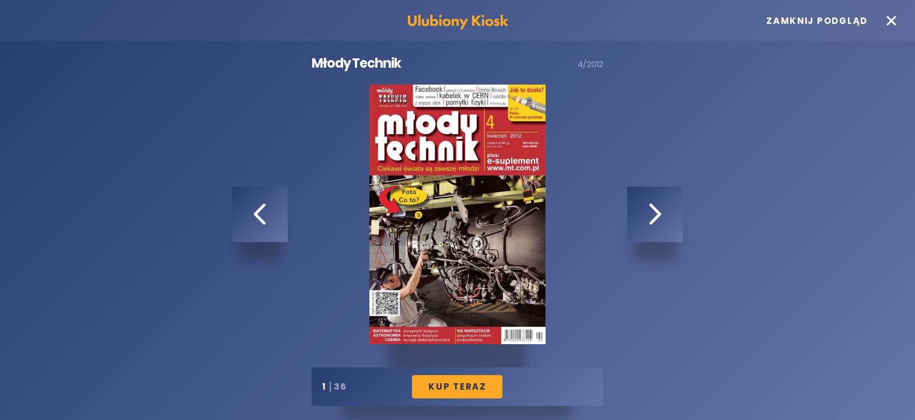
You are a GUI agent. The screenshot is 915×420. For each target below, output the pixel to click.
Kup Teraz (457, 386)
